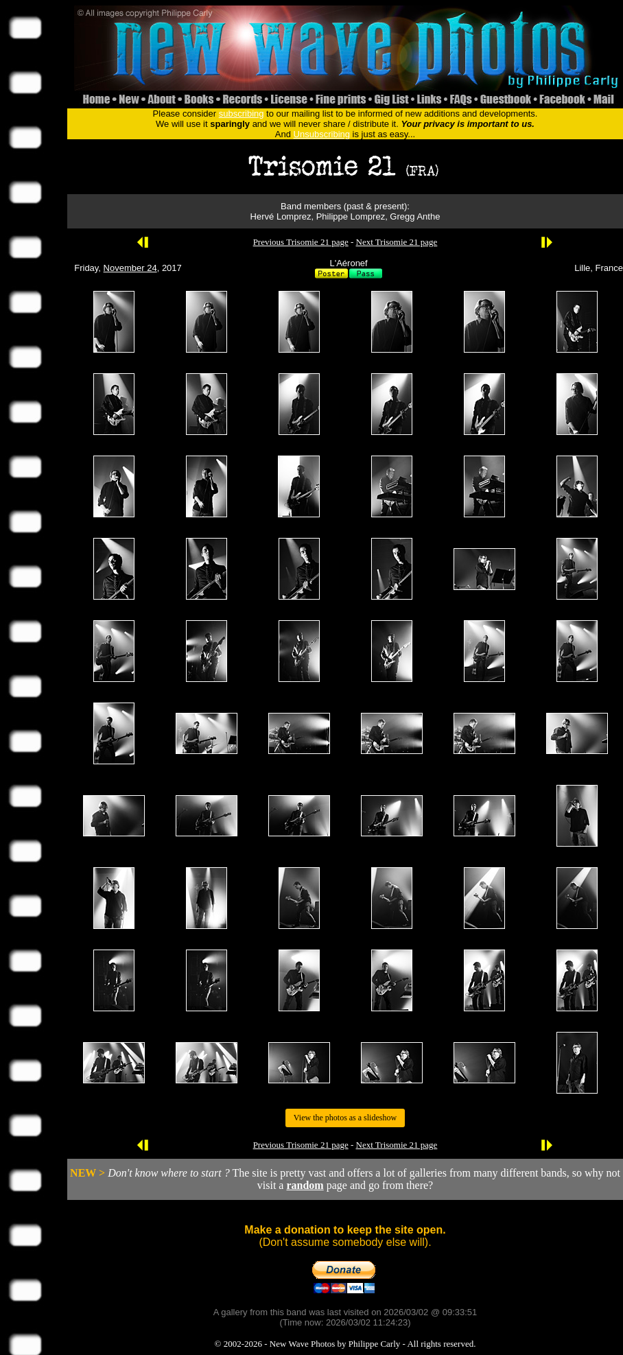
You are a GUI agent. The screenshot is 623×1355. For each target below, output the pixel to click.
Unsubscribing (322, 134)
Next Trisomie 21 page (397, 242)
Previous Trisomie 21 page (301, 242)
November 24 (130, 268)
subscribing (241, 113)
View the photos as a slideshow (345, 1117)
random (304, 1185)
